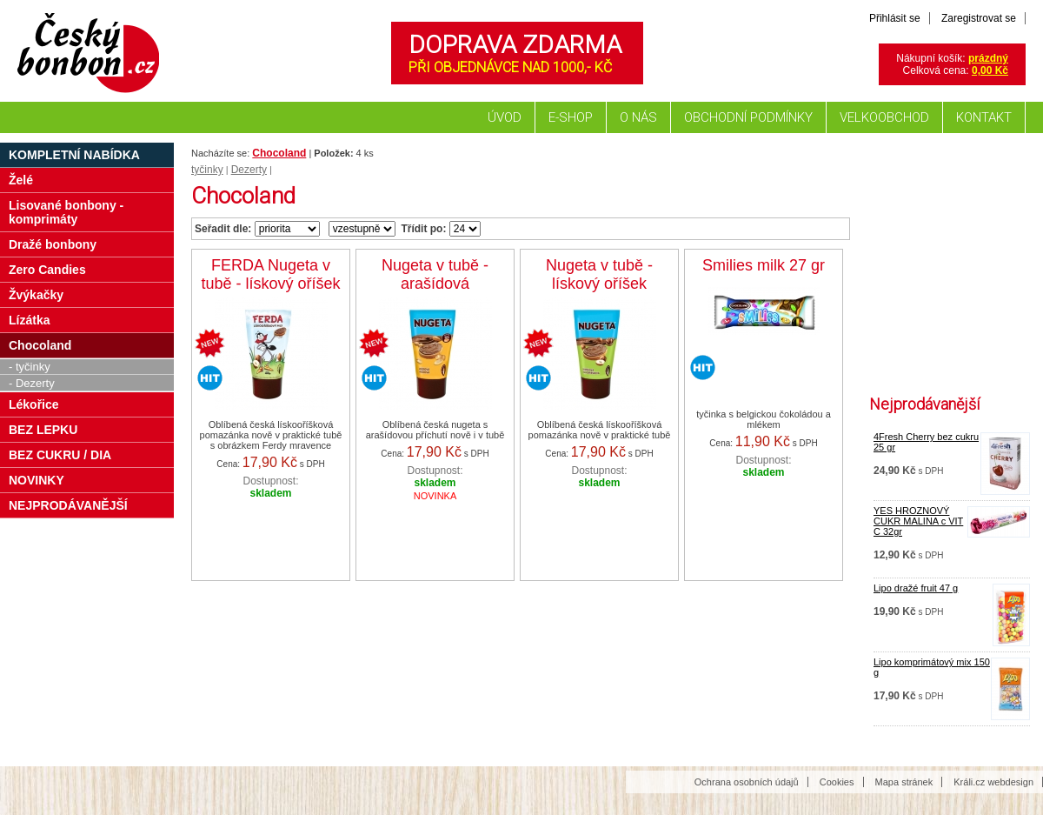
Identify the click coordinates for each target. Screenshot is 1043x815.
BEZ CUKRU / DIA (60, 455)
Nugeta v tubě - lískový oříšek (599, 274)
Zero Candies (47, 270)
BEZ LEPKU (43, 430)
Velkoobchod (884, 117)
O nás (638, 117)
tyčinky (207, 170)
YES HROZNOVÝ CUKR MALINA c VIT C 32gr (918, 521)
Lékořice (34, 404)
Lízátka (29, 320)
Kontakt (984, 117)
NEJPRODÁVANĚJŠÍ (68, 505)
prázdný (988, 58)
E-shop (570, 117)
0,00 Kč (990, 70)
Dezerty (249, 170)
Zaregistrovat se (978, 18)
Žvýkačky (36, 295)
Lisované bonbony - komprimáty (66, 212)
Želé (21, 180)
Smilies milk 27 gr (763, 265)
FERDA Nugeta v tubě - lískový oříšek (270, 274)
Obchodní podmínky (748, 117)
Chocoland (279, 153)
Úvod (505, 117)
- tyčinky (29, 366)
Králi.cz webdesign (993, 782)
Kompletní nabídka (74, 155)
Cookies (837, 782)
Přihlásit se (894, 18)
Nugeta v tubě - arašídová (435, 274)
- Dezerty (32, 383)
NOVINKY (36, 480)
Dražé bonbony (52, 244)
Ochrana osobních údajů (746, 782)
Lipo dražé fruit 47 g (916, 588)
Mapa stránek (904, 782)
